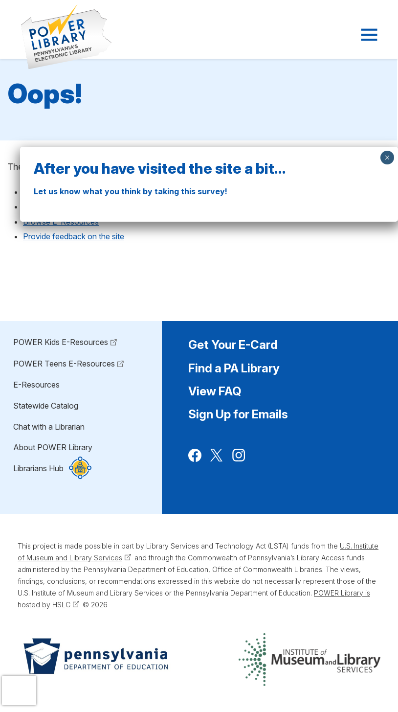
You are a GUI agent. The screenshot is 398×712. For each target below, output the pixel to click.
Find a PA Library (234, 368)
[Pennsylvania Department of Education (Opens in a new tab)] (95, 659)
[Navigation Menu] (368, 34)
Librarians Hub (38, 468)
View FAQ (214, 391)
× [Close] (387, 157)
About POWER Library (52, 447)
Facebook (194, 460)
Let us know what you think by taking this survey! (130, 191)
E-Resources (36, 385)
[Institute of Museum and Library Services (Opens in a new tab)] (309, 659)
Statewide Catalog (45, 406)
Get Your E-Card (233, 345)
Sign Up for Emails (238, 414)
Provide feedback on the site (73, 236)
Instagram (238, 460)
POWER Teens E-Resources (64, 363)
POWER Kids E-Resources (60, 342)
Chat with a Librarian (49, 427)
